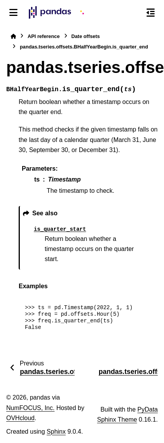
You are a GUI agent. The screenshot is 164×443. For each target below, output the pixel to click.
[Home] (13, 36)
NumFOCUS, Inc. (30, 408)
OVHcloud (20, 418)
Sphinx (56, 431)
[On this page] (150, 12)
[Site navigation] (13, 12)
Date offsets (86, 36)
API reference (44, 36)
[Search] (134, 13)
